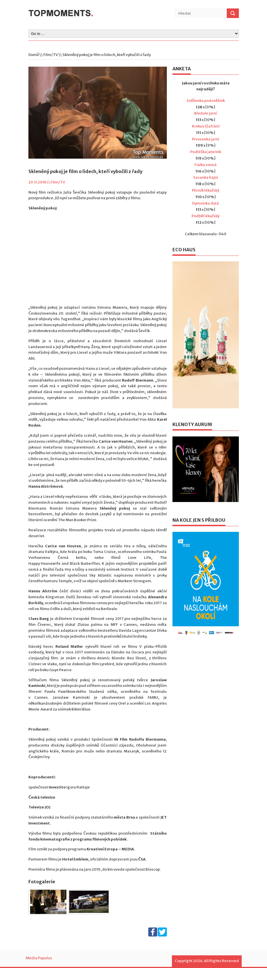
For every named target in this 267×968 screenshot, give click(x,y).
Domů (33, 54)
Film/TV (50, 54)
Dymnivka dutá (205, 203)
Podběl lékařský (205, 216)
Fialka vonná (205, 164)
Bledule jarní (205, 113)
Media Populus (39, 958)
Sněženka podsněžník (206, 100)
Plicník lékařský (205, 190)
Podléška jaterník (205, 151)
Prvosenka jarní (205, 139)
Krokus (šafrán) (205, 126)
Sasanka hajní (205, 177)
